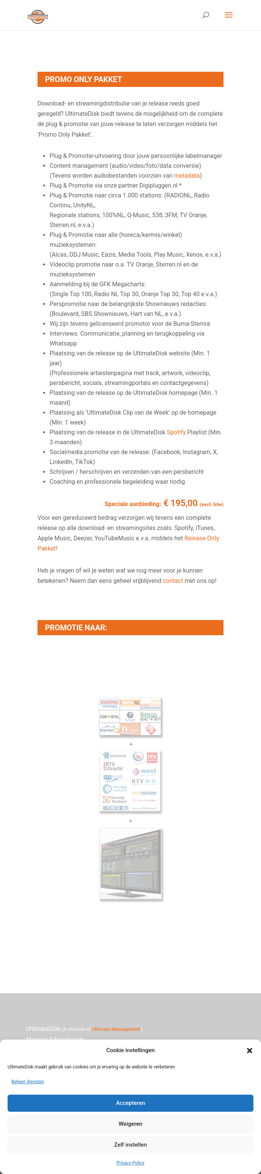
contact (173, 580)
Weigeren (130, 1123)
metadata (187, 175)
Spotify (176, 432)
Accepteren (130, 1103)
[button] (249, 1050)
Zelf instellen (130, 1144)
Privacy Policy (131, 1163)
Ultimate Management (116, 1029)
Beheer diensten (27, 1081)
